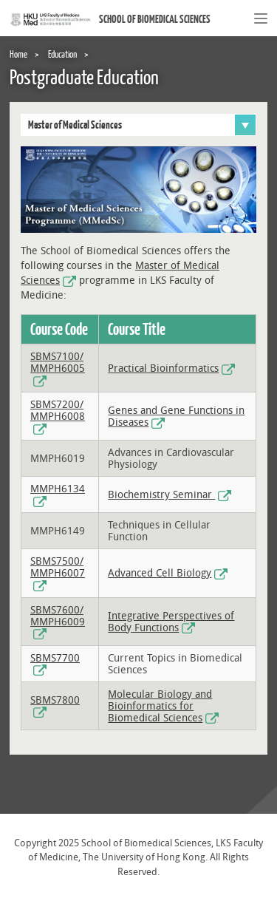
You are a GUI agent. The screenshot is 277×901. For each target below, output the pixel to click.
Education (62, 54)
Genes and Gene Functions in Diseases (176, 416)
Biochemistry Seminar (161, 495)
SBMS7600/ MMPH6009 (57, 616)
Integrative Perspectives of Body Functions (171, 622)
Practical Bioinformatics (163, 368)
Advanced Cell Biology (159, 573)
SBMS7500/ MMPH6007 (57, 567)
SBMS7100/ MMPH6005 (57, 362)
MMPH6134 (57, 489)
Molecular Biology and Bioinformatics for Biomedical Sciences (160, 706)
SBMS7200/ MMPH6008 (57, 410)
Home (18, 54)
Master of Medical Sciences (142, 125)
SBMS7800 (55, 700)
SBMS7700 (55, 658)
